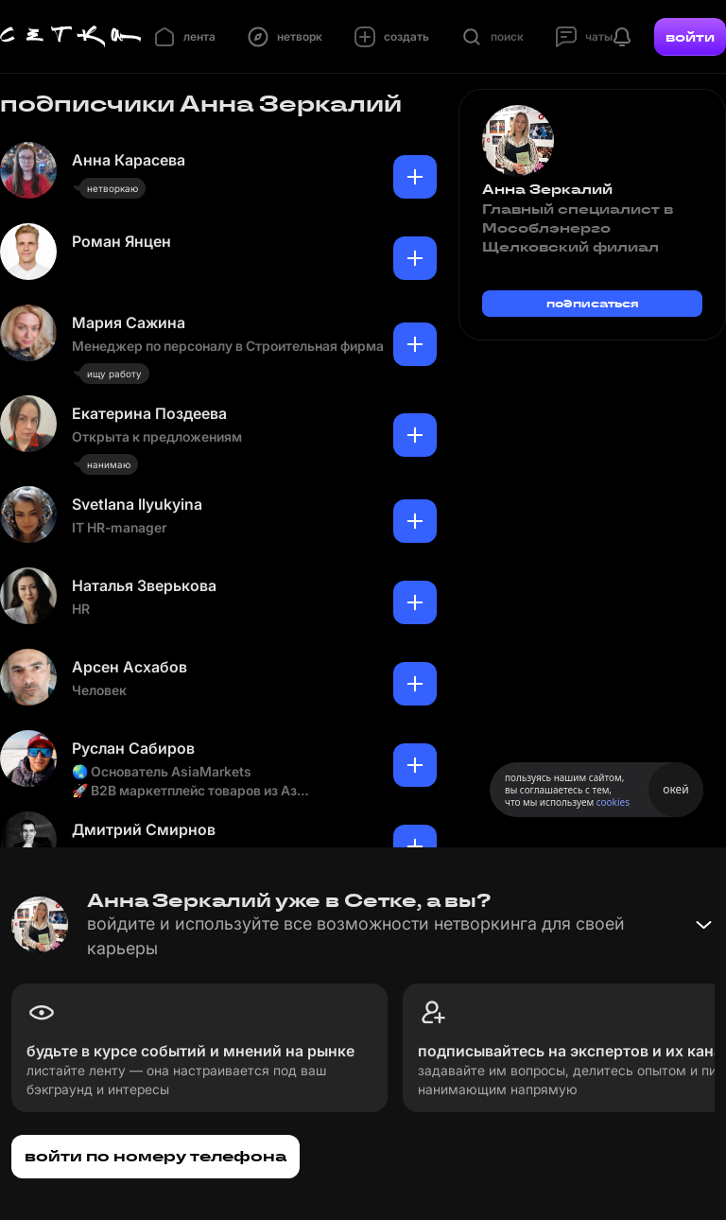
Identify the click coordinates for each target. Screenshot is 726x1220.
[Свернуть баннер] (703, 925)
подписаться (592, 303)
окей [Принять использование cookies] (675, 789)
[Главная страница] (71, 37)
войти (690, 36)
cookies (613, 802)
